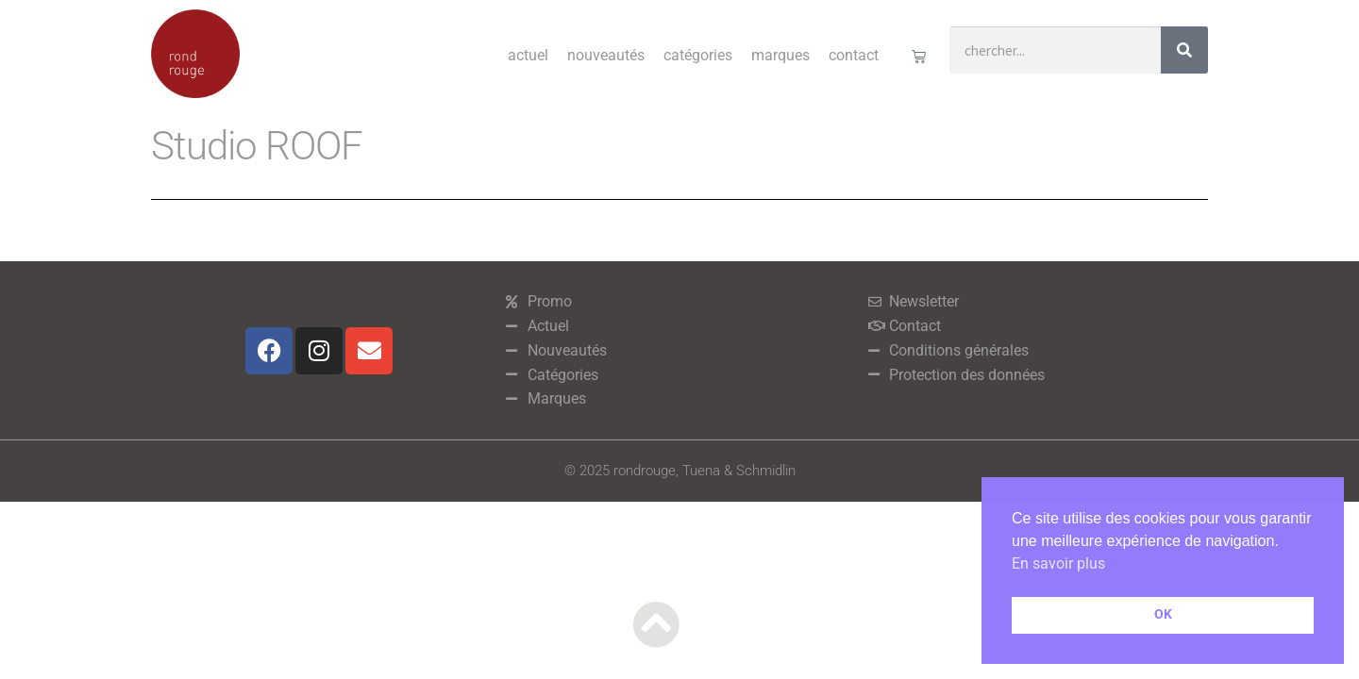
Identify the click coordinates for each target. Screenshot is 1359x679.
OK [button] (1163, 614)
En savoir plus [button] (1058, 563)
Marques (780, 55)
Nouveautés (606, 55)
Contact (854, 55)
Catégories (697, 55)
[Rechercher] (1184, 50)
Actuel (528, 55)
